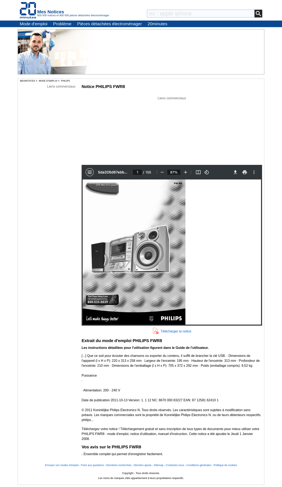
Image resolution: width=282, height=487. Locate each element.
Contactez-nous (175, 465)
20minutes (157, 23)
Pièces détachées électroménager (109, 23)
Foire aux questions (92, 465)
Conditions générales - (200, 465)
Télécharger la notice (176, 331)
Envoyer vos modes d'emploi (62, 465)
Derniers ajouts (142, 465)
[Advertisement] (171, 129)
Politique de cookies (225, 465)
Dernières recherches (118, 465)
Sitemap (158, 465)
